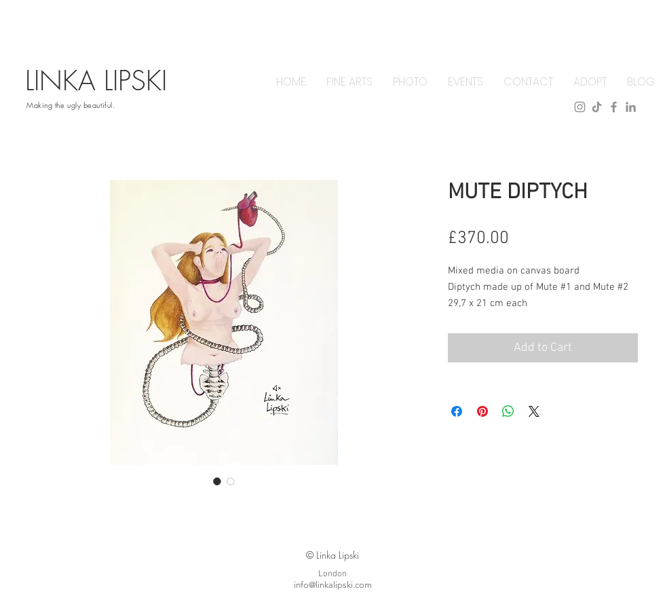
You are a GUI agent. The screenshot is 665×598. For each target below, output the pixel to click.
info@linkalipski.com (333, 585)
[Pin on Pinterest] (482, 411)
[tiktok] (597, 107)
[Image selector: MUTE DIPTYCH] (217, 481)
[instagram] (580, 107)
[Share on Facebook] (457, 411)
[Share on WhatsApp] (508, 411)
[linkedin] (631, 107)
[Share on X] (534, 411)
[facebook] (614, 107)
